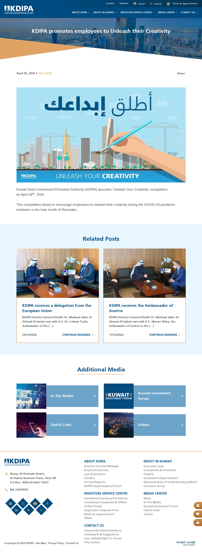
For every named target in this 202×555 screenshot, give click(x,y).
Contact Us (72, 543)
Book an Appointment (182, 3)
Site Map (41, 543)
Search (156, 4)
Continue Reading (77, 335)
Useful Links (43, 425)
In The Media (44, 396)
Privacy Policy (56, 543)
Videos (127, 425)
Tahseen (123, 3)
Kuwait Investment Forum (137, 396)
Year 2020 (45, 73)
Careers (110, 3)
